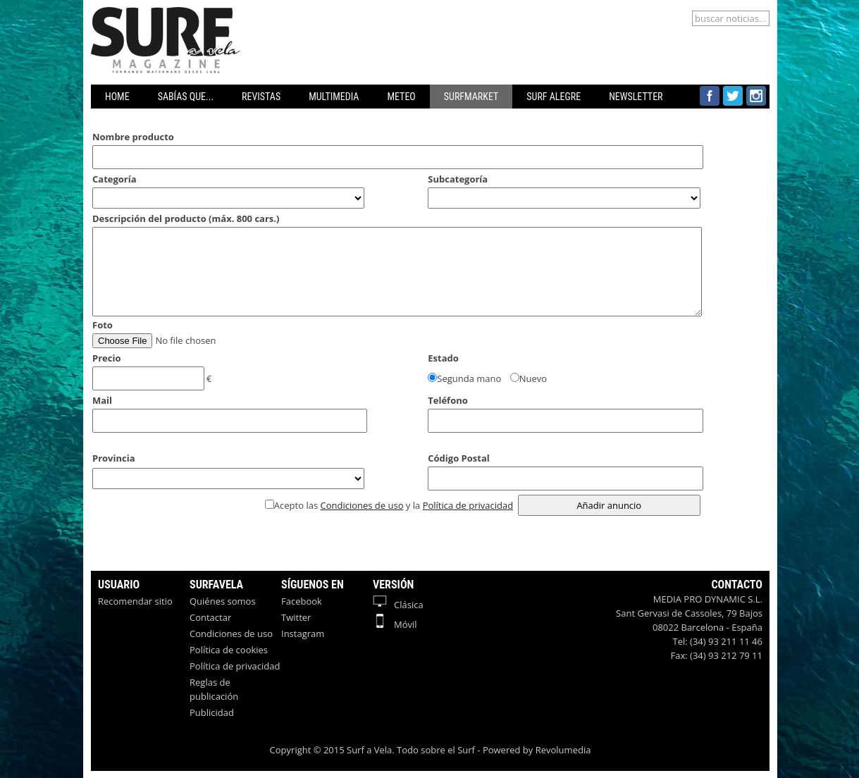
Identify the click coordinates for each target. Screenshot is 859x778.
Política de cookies (229, 649)
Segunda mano (469, 378)
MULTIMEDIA (334, 96)
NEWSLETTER (635, 96)
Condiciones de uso (361, 505)
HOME (117, 96)
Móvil (395, 624)
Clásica (398, 604)
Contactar (210, 617)
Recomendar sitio (135, 601)
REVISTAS (261, 96)
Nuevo (533, 378)
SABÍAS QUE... (186, 96)
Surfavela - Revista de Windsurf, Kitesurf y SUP (189, 14)
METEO (401, 96)
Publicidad (212, 712)
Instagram (302, 633)
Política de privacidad (468, 505)
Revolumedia (563, 749)
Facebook (301, 601)
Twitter (296, 617)
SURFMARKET (471, 96)
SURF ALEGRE (553, 96)
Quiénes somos (223, 601)
